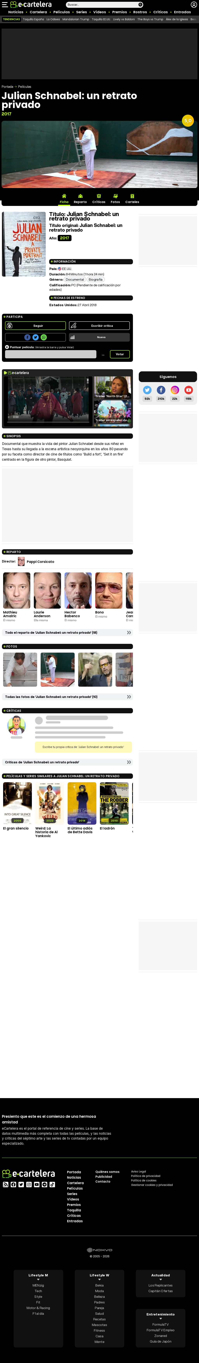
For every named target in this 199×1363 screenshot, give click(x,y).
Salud (99, 1313)
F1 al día (38, 1313)
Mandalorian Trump (76, 19)
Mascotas (99, 1324)
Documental (75, 279)
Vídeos (99, 12)
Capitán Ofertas (160, 1290)
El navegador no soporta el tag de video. (48, 401)
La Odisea (53, 19)
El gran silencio (16, 828)
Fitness (99, 1330)
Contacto (102, 1181)
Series (81, 12)
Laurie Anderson (42, 614)
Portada (7, 87)
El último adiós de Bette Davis (80, 830)
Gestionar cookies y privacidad (152, 1185)
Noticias (15, 12)
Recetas (99, 1319)
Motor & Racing (38, 1307)
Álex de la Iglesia (177, 19)
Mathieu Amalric (10, 614)
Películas (61, 12)
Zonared (160, 1335)
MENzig (38, 1285)
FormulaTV (161, 1324)
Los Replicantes (161, 1285)
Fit (38, 1302)
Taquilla (74, 1210)
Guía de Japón (160, 1341)
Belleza (99, 1296)
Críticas (160, 12)
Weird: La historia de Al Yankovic (46, 832)
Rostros (140, 12)
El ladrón (107, 828)
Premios (119, 12)
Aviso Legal (138, 1171)
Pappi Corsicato (40, 561)
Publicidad (103, 1177)
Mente (99, 1341)
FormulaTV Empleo (161, 1329)
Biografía (95, 279)
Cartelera (38, 12)
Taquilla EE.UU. (101, 19)
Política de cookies (143, 1180)
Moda (99, 1290)
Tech (38, 1290)
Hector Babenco (72, 614)
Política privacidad (145, 1176)
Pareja (99, 1307)
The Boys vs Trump (150, 19)
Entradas (182, 12)
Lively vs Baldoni (124, 19)
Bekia (99, 1285)
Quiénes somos (107, 1172)
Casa (99, 1336)
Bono (99, 612)
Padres (99, 1302)
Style (38, 1296)
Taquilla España (33, 19)
